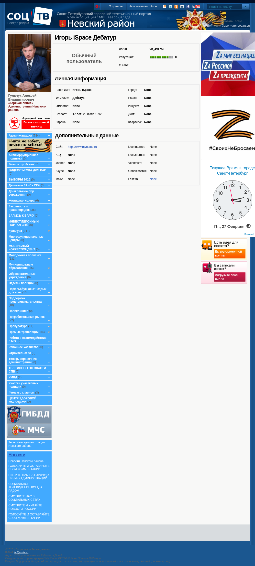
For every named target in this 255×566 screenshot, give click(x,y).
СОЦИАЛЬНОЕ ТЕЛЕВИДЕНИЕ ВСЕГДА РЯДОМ (26, 487)
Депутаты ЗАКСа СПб (24, 185)
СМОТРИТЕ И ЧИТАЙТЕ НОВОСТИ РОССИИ (25, 507)
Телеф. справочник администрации (23, 360)
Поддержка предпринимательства (25, 300)
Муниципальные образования (21, 266)
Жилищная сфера (21, 200)
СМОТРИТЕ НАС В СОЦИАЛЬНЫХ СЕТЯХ (24, 498)
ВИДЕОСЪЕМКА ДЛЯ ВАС (27, 170)
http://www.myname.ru (82, 147)
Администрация (20, 135)
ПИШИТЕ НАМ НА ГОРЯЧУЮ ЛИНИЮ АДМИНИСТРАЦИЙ (29, 476)
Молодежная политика (25, 255)
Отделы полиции (21, 283)
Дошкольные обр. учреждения (22, 193)
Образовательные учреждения (22, 275)
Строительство (20, 353)
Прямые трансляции (24, 332)
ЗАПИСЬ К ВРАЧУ (21, 215)
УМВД (13, 377)
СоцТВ (31, 19)
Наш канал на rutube (143, 6)
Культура (15, 231)
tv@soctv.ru (21, 552)
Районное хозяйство (24, 347)
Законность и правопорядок (19, 208)
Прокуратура (18, 326)
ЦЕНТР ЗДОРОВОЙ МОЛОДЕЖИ (22, 400)
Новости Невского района (26, 461)
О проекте (116, 6)
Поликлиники (18, 311)
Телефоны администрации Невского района (27, 444)
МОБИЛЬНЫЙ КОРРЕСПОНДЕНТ (22, 247)
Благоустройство (22, 164)
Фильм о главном (21, 392)
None (153, 179)
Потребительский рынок (27, 317)
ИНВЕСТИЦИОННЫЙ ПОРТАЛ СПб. (24, 223)
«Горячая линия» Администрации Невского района (27, 106)
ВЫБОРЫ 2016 (19, 179)
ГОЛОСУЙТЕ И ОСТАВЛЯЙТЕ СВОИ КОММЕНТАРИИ (29, 467)
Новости (17, 454)
